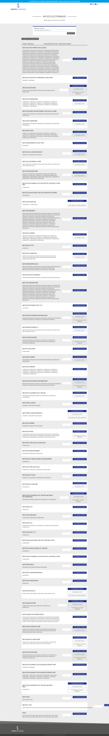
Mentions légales (48, 735)
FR (92, 4)
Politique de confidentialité (59, 735)
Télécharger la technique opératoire (78, 93)
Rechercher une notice (39, 28)
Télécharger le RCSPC (78, 89)
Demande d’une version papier (30, 39)
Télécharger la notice (80, 59)
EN (96, 4)
